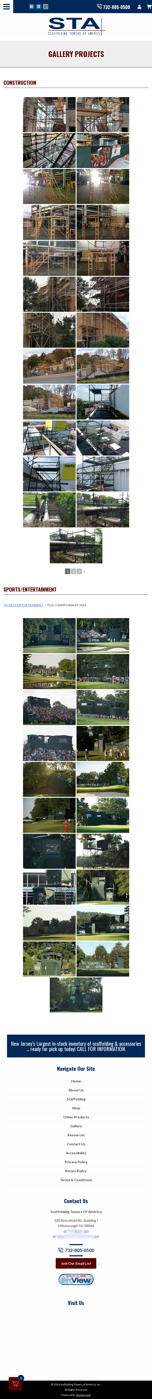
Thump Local (83, 1395)
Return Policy (76, 1171)
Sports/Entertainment (23, 605)
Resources (76, 1135)
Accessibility (76, 1153)
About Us (76, 1090)
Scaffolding (76, 1099)
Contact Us (76, 1144)
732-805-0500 (113, 6)
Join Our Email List (76, 1263)
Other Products (76, 1117)
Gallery (76, 1126)
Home (76, 1081)
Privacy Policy (76, 1162)
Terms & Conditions (76, 1180)
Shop (76, 1108)
